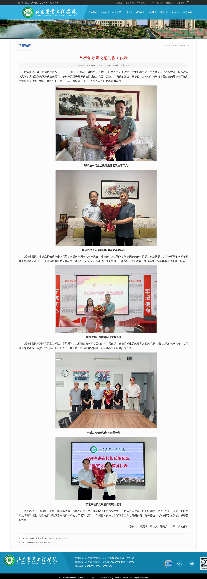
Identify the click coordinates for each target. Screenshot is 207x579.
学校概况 (104, 12)
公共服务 (119, 3)
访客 (45, 3)
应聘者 (55, 3)
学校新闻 (182, 45)
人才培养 (128, 12)
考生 (36, 3)
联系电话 (180, 3)
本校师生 (25, 3)
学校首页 (93, 12)
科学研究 (140, 12)
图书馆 (160, 3)
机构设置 (116, 12)
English (151, 3)
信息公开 (187, 12)
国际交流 (164, 12)
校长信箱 (169, 3)
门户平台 (130, 3)
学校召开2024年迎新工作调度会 (36, 542)
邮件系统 (141, 3)
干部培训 (175, 12)
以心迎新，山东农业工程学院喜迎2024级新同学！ (43, 538)
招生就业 (152, 12)
